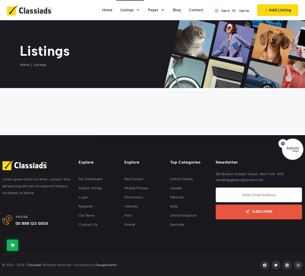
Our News (87, 215)
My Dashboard (90, 179)
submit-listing (90, 188)
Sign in (222, 11)
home (107, 10)
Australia (177, 224)
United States (181, 179)
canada (176, 188)
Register (86, 206)
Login (83, 197)
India (174, 206)
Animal (129, 224)
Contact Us (88, 224)
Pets (128, 215)
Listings (130, 10)
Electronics (133, 197)
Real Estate (133, 179)
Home (25, 65)
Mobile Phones (136, 188)
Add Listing (277, 10)
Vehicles (131, 206)
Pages (156, 10)
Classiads (34, 265)
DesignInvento (106, 265)
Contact (196, 10)
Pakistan (177, 197)
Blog (177, 10)
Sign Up (244, 10)
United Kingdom (183, 215)
